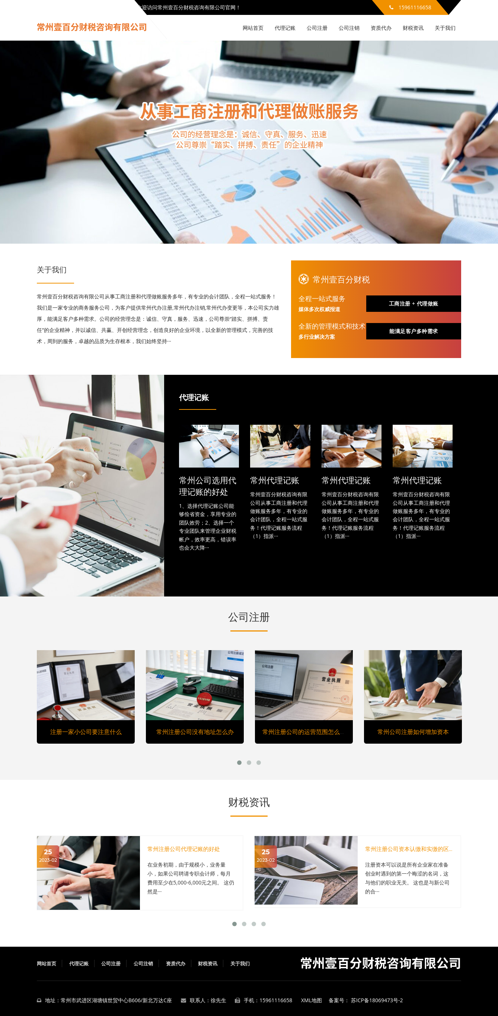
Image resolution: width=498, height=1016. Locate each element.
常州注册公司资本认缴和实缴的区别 (409, 848)
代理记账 (285, 27)
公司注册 (317, 27)
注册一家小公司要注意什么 (86, 732)
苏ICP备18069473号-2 (377, 1000)
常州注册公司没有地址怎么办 (195, 732)
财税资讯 (413, 27)
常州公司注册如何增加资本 (413, 732)
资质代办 (381, 27)
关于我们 (445, 27)
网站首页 (253, 27)
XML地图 (311, 1000)
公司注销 (349, 27)
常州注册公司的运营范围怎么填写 (307, 732)
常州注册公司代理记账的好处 (183, 848)
